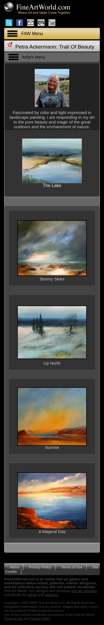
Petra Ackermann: (36, 47)
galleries (51, 595)
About (14, 567)
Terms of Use (71, 567)
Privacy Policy (40, 567)
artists (32, 595)
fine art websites (84, 591)
